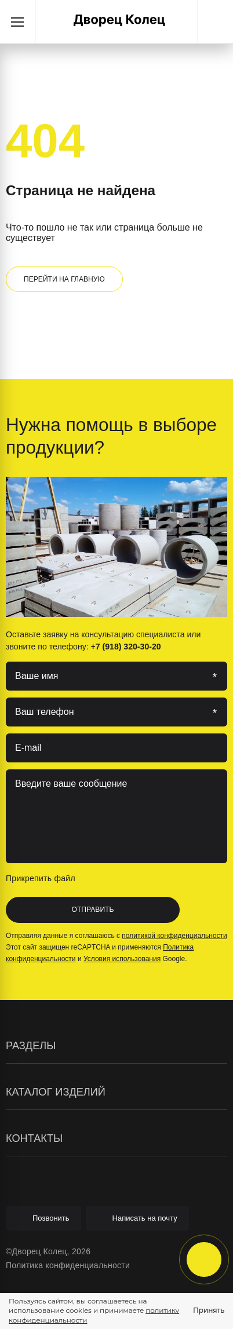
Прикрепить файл (50, 878)
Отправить (93, 910)
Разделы (116, 1046)
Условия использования (122, 959)
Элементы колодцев (46, 1115)
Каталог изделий (116, 1092)
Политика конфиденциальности (68, 1265)
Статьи (19, 1114)
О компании (29, 1114)
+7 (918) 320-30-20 (215, 22)
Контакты (116, 1138)
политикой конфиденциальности (174, 936)
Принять (208, 1310)
